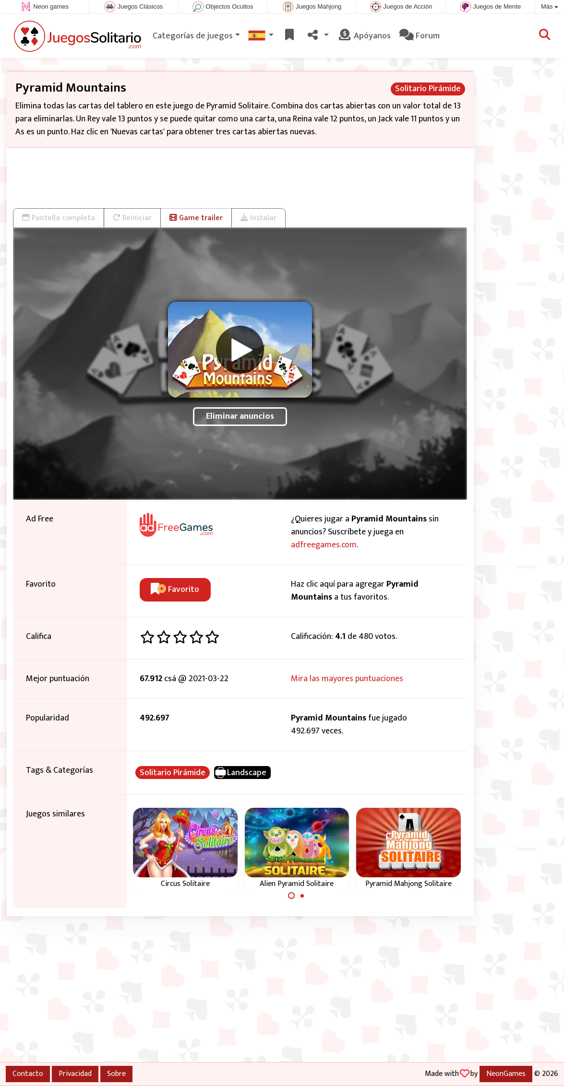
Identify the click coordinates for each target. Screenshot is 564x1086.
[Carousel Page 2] (302, 895)
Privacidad (75, 1073)
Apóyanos (364, 36)
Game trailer (196, 218)
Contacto (27, 1073)
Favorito (175, 589)
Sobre (116, 1073)
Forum (419, 36)
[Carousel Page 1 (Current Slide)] (291, 895)
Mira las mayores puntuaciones (347, 679)
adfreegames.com (324, 545)
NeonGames (506, 1073)
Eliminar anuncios (240, 416)
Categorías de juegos (193, 36)
